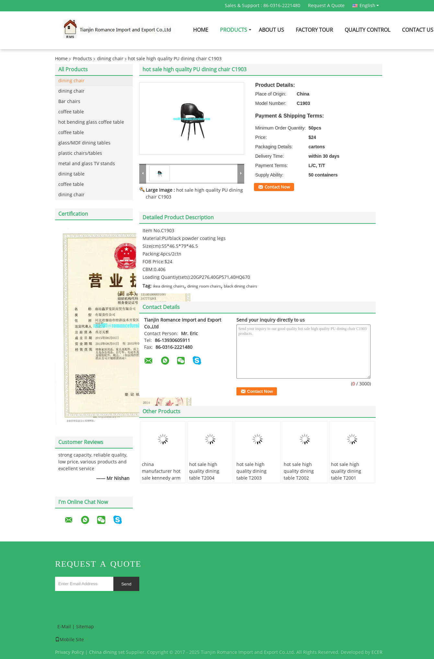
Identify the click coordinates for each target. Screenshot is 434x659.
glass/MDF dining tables (84, 143)
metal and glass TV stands (86, 163)
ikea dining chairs (168, 286)
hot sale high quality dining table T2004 (204, 471)
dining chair (110, 59)
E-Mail (64, 627)
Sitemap (85, 627)
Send (126, 584)
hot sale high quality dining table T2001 (346, 471)
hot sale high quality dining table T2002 (299, 471)
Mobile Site (69, 639)
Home (200, 30)
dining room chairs (204, 286)
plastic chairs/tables (80, 153)
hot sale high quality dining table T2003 (251, 471)
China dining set (107, 652)
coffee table (71, 112)
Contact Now (277, 187)
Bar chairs (69, 101)
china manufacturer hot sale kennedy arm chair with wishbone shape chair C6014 (161, 481)
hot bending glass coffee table (91, 122)
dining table (71, 174)
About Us (271, 30)
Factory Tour (314, 30)
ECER (377, 652)
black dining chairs (240, 286)
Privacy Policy (69, 652)
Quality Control (367, 30)
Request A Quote (326, 5)
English (369, 5)
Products (233, 30)
